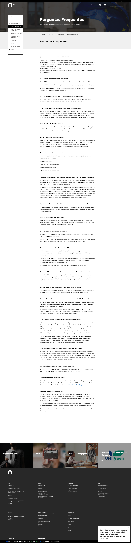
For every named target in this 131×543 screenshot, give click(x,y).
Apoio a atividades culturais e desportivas (44, 522)
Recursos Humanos (12, 494)
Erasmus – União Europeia (16, 26)
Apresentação (71, 512)
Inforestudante (102, 1)
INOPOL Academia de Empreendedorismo (12, 514)
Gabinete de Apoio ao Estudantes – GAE (46, 513)
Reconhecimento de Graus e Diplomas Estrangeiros (45, 497)
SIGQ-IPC (109, 1)
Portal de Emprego (71, 525)
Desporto (100, 491)
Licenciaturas (40, 487)
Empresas (10, 512)
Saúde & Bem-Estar (42, 519)
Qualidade (10, 495)
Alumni (69, 515)
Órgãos (9, 487)
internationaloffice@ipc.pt (76, 385)
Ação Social (40, 510)
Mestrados (40, 488)
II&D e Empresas (11, 510)
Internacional (13, 16)
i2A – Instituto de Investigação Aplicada (16, 516)
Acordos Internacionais (15, 46)
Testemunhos (60, 34)
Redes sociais (42, 538)
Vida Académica (101, 494)
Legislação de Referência (13, 498)
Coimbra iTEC (10, 519)
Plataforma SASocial (83, 1)
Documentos (10, 497)
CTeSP (39, 490)
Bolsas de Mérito (41, 493)
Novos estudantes (41, 485)
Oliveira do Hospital (102, 488)
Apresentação (11, 485)
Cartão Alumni (71, 521)
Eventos (69, 530)
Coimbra (99, 487)
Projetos (12, 49)
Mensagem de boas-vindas (73, 518)
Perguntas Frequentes (72, 34)
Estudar (39, 483)
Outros (12, 43)
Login (121, 1)
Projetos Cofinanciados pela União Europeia (87, 541)
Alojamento (40, 516)
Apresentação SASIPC (42, 512)
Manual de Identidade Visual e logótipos (16, 500)
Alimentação (40, 518)
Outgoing (51, 34)
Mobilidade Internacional (15, 23)
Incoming (44, 34)
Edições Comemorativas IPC (13, 501)
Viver (99, 483)
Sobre (9, 483)
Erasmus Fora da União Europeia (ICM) (15, 30)
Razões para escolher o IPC (103, 485)
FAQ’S (69, 522)
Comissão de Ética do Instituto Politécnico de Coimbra (14, 489)
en (95, 5)
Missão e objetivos (71, 519)
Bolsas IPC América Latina (16, 33)
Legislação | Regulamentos (43, 494)
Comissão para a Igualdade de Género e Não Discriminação (16, 492)
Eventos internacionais (15, 52)
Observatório (40, 524)
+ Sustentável (93, 1)
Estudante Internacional (15, 20)
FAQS (39, 498)
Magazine (70, 527)
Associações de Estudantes (103, 493)
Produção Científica (12, 518)
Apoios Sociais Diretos (42, 515)
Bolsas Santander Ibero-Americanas (16, 37)
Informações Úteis (101, 496)
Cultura (99, 490)
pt (91, 5)
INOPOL (115, 1)
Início (41, 24)
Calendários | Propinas (42, 491)
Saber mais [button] (104, 538)
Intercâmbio (13, 40)
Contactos (10, 503)
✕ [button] (128, 527)
